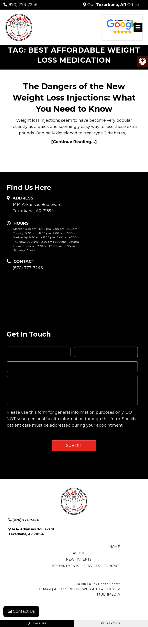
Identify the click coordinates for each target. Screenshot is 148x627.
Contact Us (21, 611)
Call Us (37, 623)
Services (92, 566)
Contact (112, 566)
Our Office (112, 4)
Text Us (111, 623)
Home (114, 547)
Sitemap (43, 589)
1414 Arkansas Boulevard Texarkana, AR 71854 (37, 208)
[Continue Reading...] (74, 141)
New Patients (78, 559)
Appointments (65, 566)
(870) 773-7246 (22, 4)
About (78, 553)
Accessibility (66, 589)
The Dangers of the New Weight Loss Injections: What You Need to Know (74, 97)
